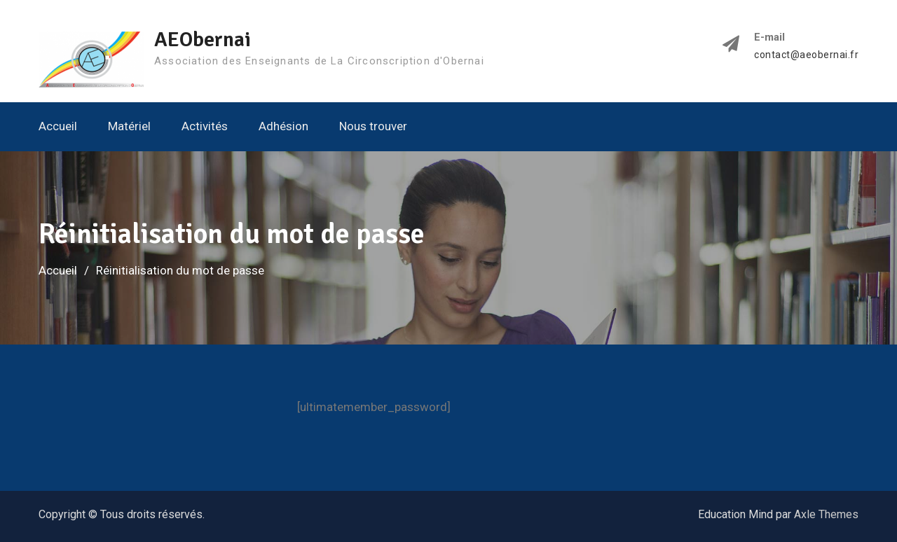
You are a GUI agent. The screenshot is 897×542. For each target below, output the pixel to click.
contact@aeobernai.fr (806, 55)
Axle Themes (826, 514)
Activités (205, 126)
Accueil (58, 126)
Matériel (129, 126)
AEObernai (202, 40)
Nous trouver (373, 126)
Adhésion (283, 126)
